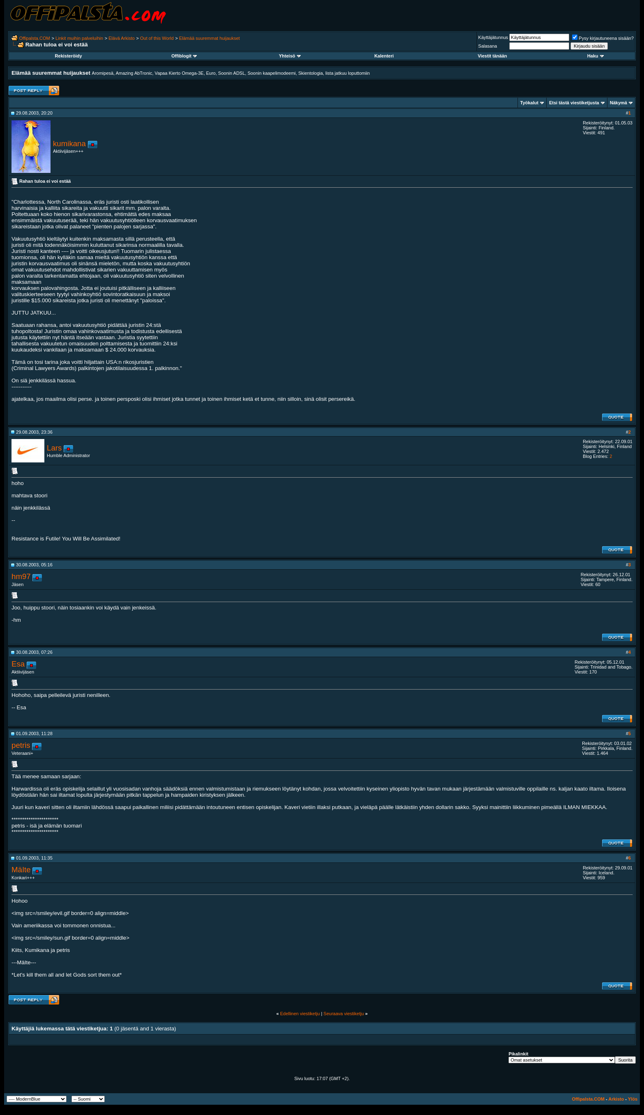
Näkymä (618, 102)
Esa (18, 664)
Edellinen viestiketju (300, 1013)
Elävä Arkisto (121, 38)
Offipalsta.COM (34, 38)
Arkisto (616, 1099)
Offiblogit (184, 55)
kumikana (69, 143)
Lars (54, 448)
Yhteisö (290, 55)
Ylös (632, 1099)
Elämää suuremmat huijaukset (209, 38)
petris (21, 745)
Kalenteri (383, 55)
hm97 (21, 576)
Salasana (487, 46)
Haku (595, 55)
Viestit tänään (492, 55)
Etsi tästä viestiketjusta (574, 102)
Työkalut (529, 102)
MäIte (21, 869)
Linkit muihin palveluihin (79, 38)
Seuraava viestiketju (344, 1013)
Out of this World (157, 38)
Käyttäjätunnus (493, 37)
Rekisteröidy (68, 55)
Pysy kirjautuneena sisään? (603, 38)
